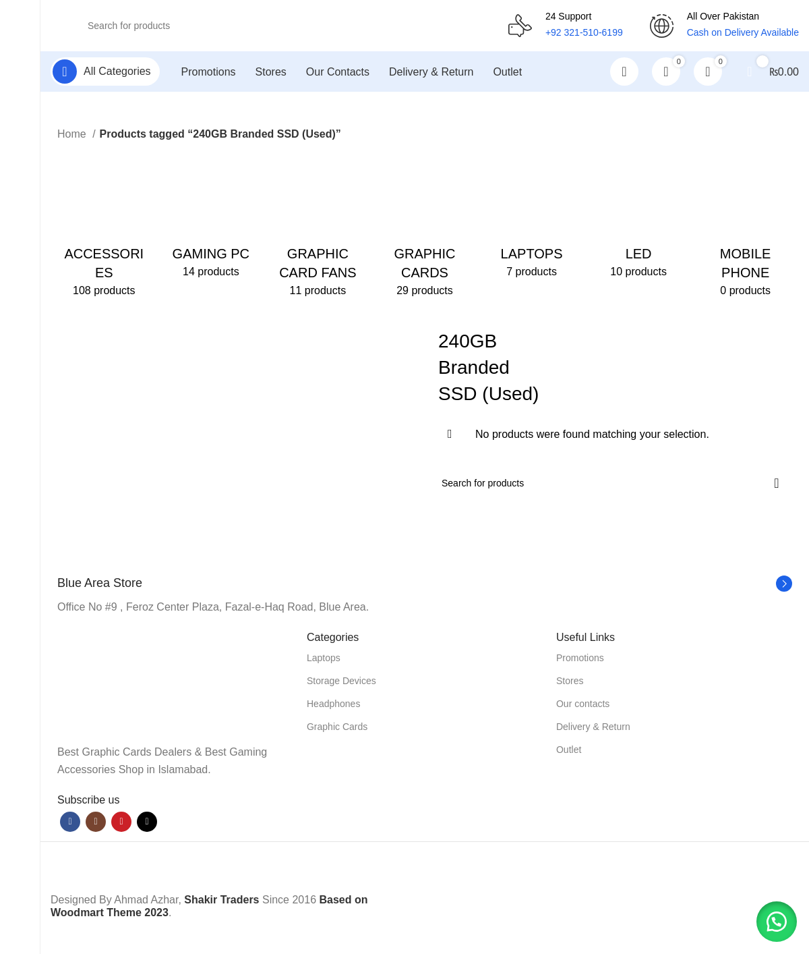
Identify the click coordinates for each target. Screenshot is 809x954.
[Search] (279, 27)
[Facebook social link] (70, 824)
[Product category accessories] (104, 228)
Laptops (323, 660)
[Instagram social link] (96, 824)
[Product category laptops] (531, 218)
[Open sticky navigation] (105, 74)
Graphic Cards (337, 729)
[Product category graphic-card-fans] (318, 228)
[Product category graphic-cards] (425, 228)
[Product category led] (639, 218)
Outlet (568, 752)
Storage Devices (341, 683)
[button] (775, 920)
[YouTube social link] (121, 824)
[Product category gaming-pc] (211, 218)
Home (73, 136)
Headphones (333, 706)
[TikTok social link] (147, 824)
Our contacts (582, 706)
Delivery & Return (593, 729)
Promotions (580, 660)
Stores (569, 683)
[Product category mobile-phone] (745, 228)
